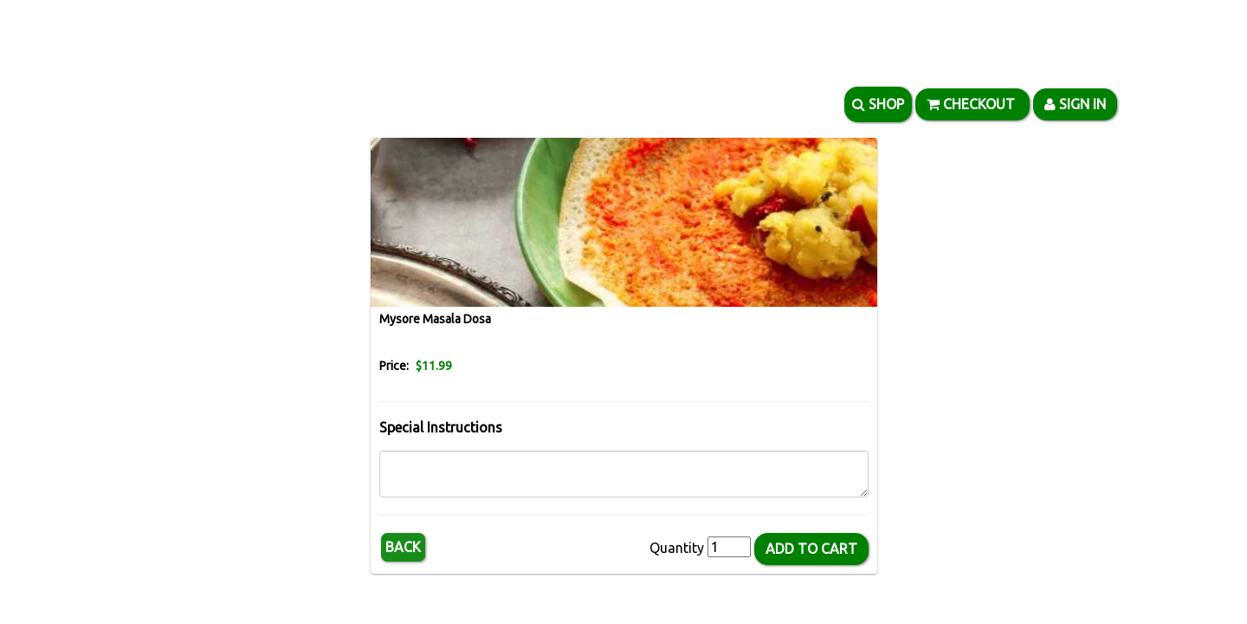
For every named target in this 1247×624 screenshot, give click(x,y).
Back (403, 547)
